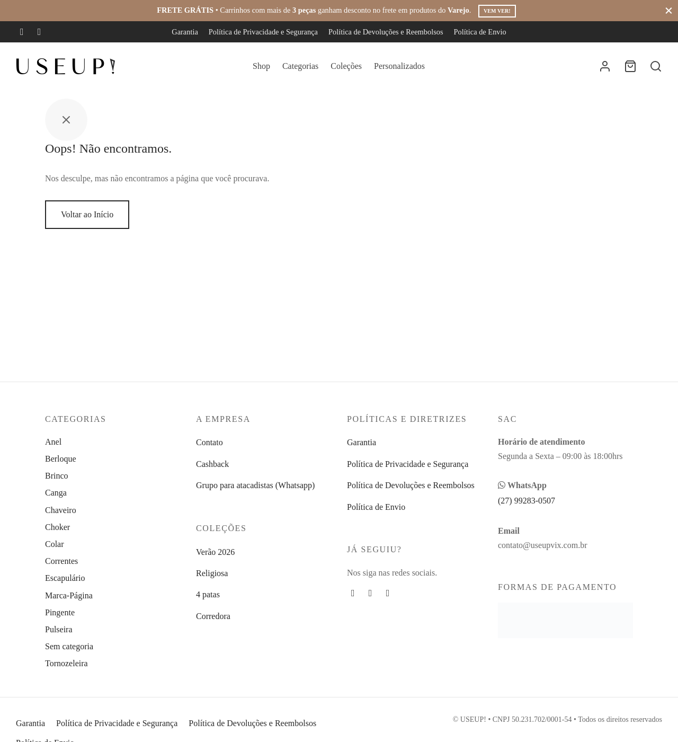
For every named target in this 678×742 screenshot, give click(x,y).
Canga (56, 492)
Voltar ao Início (87, 221)
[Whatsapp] (388, 593)
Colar (54, 544)
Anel (53, 441)
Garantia (185, 32)
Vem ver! (497, 11)
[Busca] (655, 66)
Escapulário (65, 577)
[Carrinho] (630, 66)
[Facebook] (22, 31)
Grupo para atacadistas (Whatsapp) (255, 485)
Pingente (60, 612)
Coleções (346, 65)
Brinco (56, 475)
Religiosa (212, 573)
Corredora (213, 616)
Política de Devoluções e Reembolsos (385, 32)
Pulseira (59, 629)
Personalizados (399, 65)
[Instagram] (39, 31)
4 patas (208, 594)
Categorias (300, 65)
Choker (57, 527)
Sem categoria (69, 646)
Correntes (61, 561)
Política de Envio (480, 32)
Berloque (60, 458)
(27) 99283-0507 (526, 500)
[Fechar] (669, 10)
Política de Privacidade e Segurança (263, 32)
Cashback (212, 464)
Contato (209, 442)
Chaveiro (60, 510)
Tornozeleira (66, 663)
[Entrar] (605, 66)
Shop (261, 65)
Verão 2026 (215, 551)
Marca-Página (69, 595)
